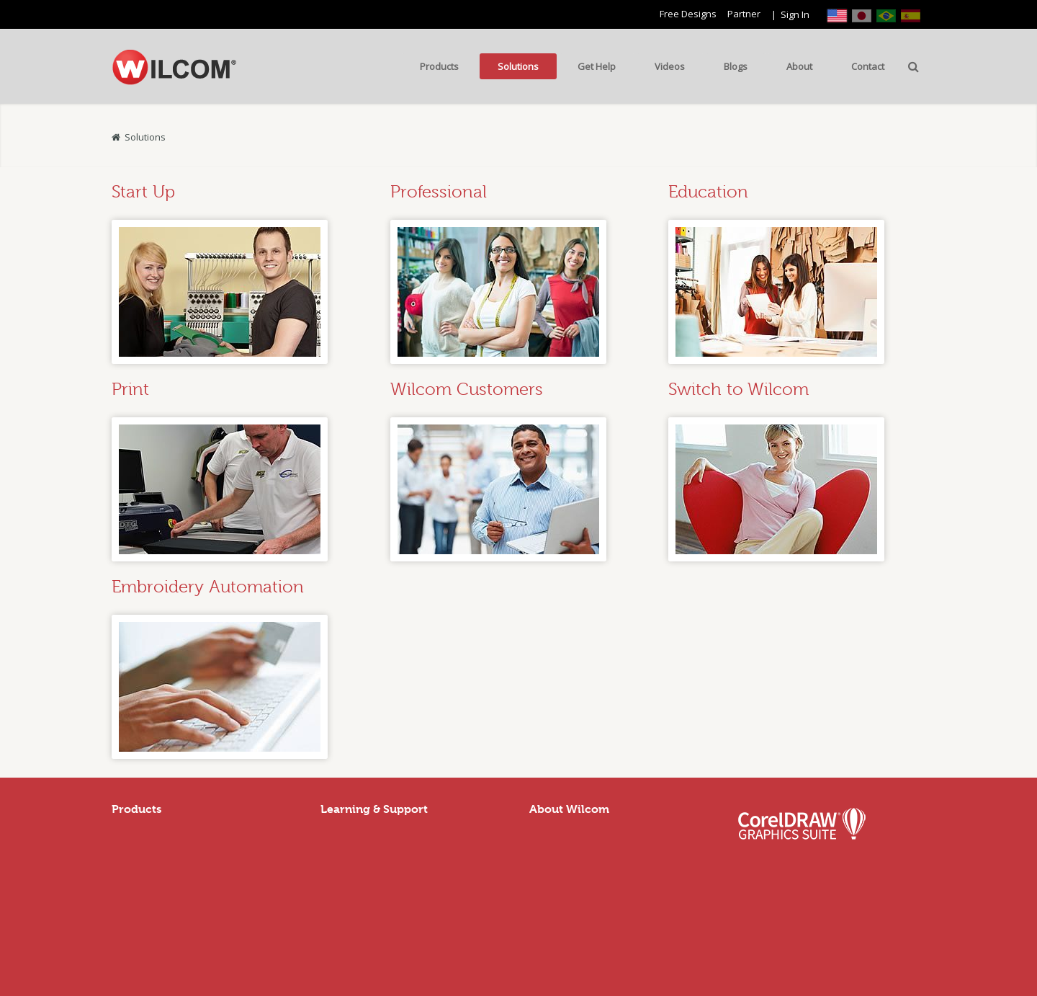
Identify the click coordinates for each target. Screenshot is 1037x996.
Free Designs (688, 13)
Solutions (145, 136)
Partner (743, 13)
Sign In (795, 14)
